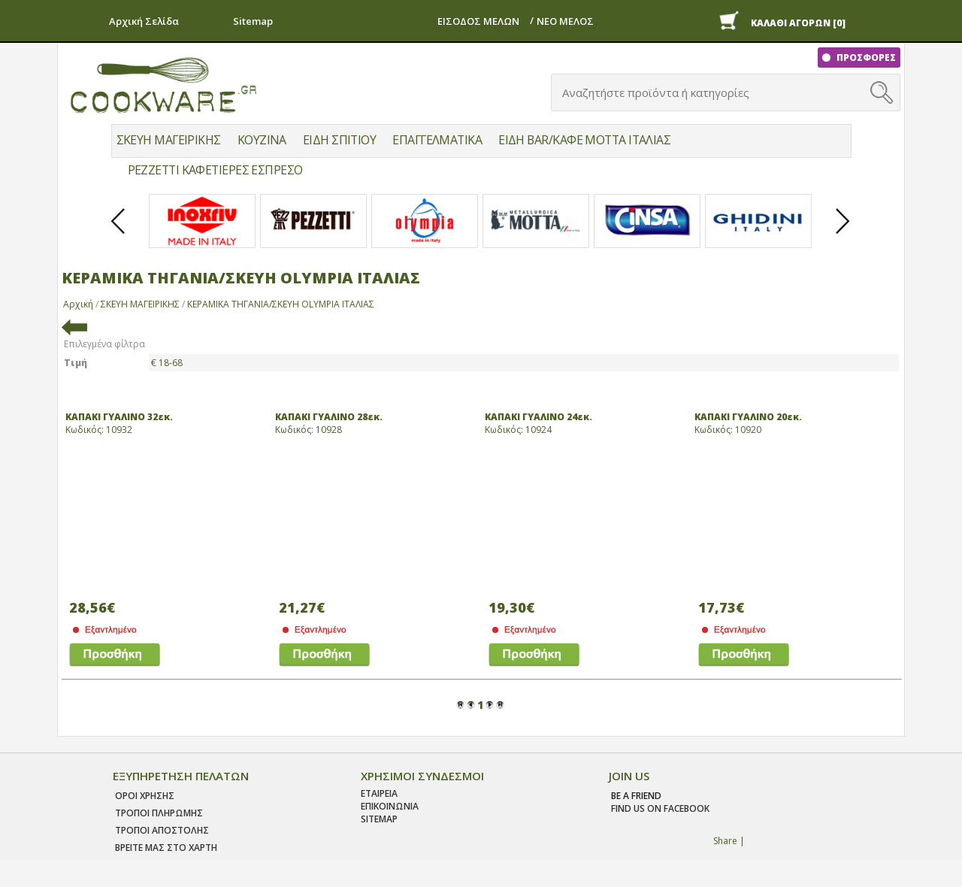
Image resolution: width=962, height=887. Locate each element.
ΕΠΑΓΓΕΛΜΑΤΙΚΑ (437, 140)
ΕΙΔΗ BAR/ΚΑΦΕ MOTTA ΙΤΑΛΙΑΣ (584, 140)
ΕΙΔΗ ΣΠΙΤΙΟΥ (339, 140)
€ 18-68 (167, 362)
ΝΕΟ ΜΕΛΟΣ (565, 21)
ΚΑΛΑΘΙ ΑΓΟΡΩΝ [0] (798, 23)
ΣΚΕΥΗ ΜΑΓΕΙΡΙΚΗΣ (168, 140)
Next (843, 234)
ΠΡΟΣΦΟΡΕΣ (865, 57)
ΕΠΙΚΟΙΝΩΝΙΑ (390, 806)
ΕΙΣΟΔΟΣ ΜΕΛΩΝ (478, 21)
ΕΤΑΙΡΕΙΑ (379, 793)
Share (725, 840)
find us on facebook (660, 808)
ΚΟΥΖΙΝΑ (261, 140)
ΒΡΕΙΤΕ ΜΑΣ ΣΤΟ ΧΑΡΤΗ (166, 847)
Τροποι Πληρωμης (159, 813)
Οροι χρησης (144, 795)
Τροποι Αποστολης (162, 830)
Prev (119, 234)
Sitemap (253, 21)
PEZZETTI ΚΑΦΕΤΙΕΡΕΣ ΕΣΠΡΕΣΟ (215, 170)
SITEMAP (379, 819)
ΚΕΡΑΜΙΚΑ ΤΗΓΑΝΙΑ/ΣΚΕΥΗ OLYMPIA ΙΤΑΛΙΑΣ (280, 304)
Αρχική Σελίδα (144, 21)
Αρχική (78, 304)
